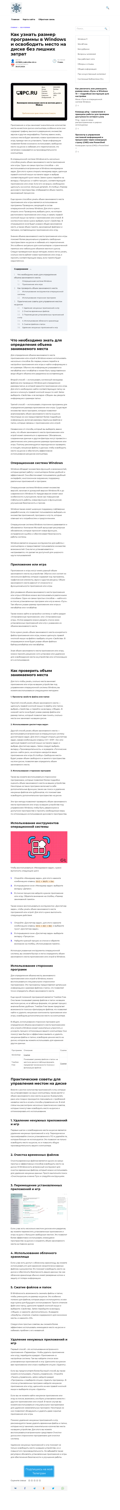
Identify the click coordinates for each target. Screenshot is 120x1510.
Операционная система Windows (37, 281)
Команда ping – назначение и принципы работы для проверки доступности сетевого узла (92, 114)
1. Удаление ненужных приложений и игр (40, 308)
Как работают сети (86, 59)
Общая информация (87, 69)
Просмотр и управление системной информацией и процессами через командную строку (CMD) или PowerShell (91, 138)
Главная (15, 19)
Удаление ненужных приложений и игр (40, 328)
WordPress (82, 44)
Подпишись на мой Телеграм (39, 1471)
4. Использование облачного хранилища (40, 321)
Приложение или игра (32, 284)
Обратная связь (46, 19)
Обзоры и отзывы (86, 64)
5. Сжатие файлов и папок (33, 324)
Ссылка (27, 1055)
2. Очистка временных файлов (35, 311)
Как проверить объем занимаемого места (37, 288)
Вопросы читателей (87, 54)
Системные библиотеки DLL (91, 79)
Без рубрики (83, 49)
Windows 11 (82, 39)
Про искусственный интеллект (92, 74)
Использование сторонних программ (39, 298)
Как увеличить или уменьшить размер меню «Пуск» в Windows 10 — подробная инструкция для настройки (92, 92)
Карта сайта (29, 19)
